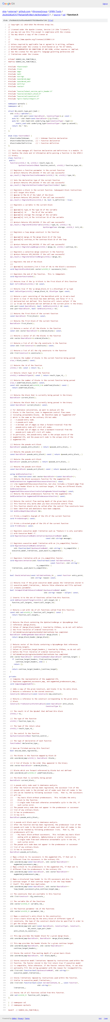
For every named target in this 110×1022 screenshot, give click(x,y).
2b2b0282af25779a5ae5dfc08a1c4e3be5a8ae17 (25, 14)
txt (100, 1018)
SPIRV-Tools (55, 11)
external (12, 11)
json (106, 1018)
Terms (27, 1018)
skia (4, 11)
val (64, 14)
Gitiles (14, 1018)
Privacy (20, 1018)
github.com (24, 11)
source (57, 14)
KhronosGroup (39, 11)
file (50, 20)
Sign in (105, 4)
